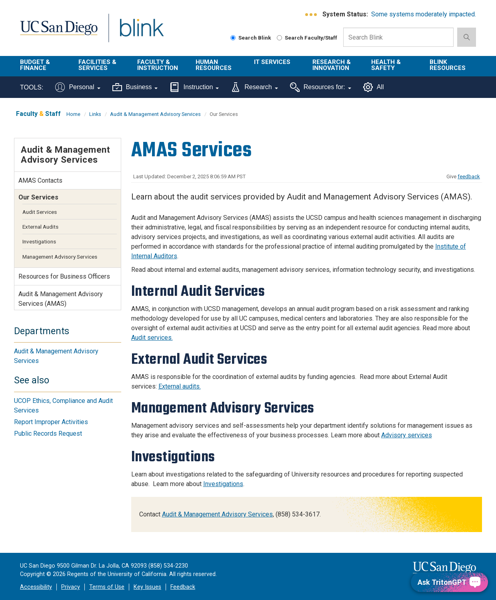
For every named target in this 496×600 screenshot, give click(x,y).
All (373, 87)
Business (135, 87)
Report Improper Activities (51, 422)
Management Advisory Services (59, 256)
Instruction (194, 87)
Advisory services (406, 435)
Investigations (223, 484)
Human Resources (214, 65)
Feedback (182, 587)
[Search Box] (398, 37)
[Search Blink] (233, 37)
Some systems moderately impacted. (423, 14)
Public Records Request (48, 433)
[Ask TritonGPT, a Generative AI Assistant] (449, 582)
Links (95, 114)
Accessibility (36, 587)
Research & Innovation (331, 65)
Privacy (70, 587)
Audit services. (152, 337)
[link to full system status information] (311, 15)
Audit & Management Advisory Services (155, 114)
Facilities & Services (97, 65)
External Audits (40, 226)
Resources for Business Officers (64, 276)
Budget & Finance (35, 65)
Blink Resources (448, 65)
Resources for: (320, 87)
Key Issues (147, 587)
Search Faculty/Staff (307, 37)
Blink (141, 33)
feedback (469, 176)
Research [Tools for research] (254, 87)
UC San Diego (58, 33)
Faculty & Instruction (157, 65)
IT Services (272, 62)
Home (73, 114)
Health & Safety (386, 65)
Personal (77, 87)
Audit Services (39, 212)
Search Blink (250, 37)
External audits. (179, 386)
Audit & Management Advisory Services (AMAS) (60, 298)
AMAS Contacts (40, 180)
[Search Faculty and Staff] (279, 37)
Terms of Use (106, 587)
